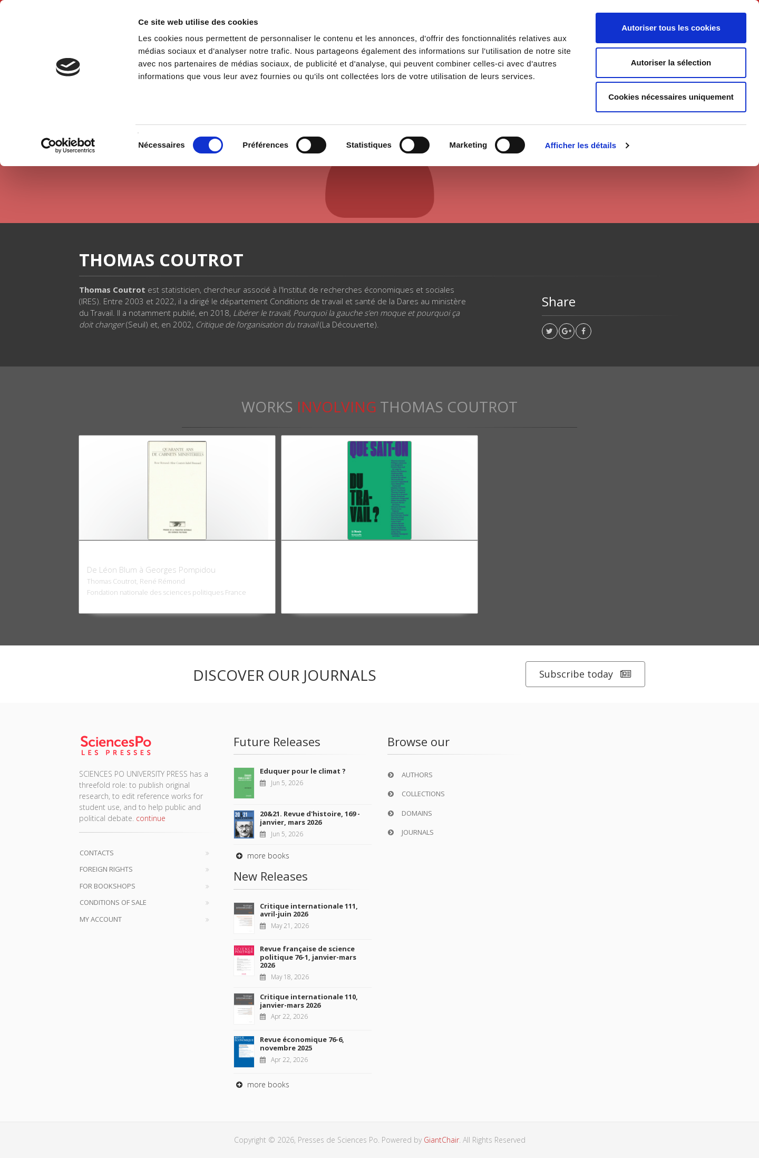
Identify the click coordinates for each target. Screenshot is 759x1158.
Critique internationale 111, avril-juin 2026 (309, 910)
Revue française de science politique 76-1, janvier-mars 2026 (308, 957)
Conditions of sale (113, 902)
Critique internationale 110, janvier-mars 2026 (309, 1001)
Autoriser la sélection (671, 62)
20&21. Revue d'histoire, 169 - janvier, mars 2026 (310, 818)
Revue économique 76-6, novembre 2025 (302, 1044)
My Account (101, 919)
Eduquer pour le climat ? (303, 771)
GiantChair (441, 1140)
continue (151, 818)
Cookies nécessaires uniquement (671, 96)
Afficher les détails (580, 145)
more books (261, 856)
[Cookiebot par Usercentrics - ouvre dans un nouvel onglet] (68, 145)
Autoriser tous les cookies (671, 27)
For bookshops (107, 886)
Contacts (97, 852)
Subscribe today (585, 674)
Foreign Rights (106, 869)
